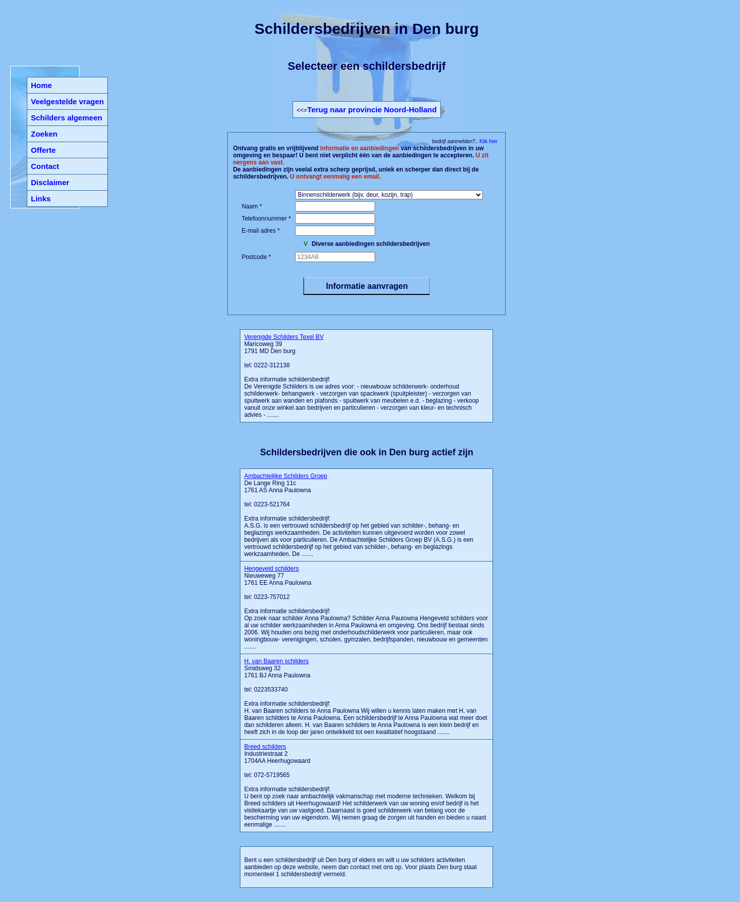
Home (41, 85)
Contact (45, 166)
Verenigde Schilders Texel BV (283, 336)
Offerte (43, 150)
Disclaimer (50, 182)
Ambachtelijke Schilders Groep (285, 476)
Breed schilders (265, 746)
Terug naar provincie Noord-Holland (372, 109)
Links (41, 198)
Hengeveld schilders (271, 568)
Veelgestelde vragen (67, 101)
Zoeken (44, 134)
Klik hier (487, 141)
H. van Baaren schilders (276, 661)
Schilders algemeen (66, 117)
